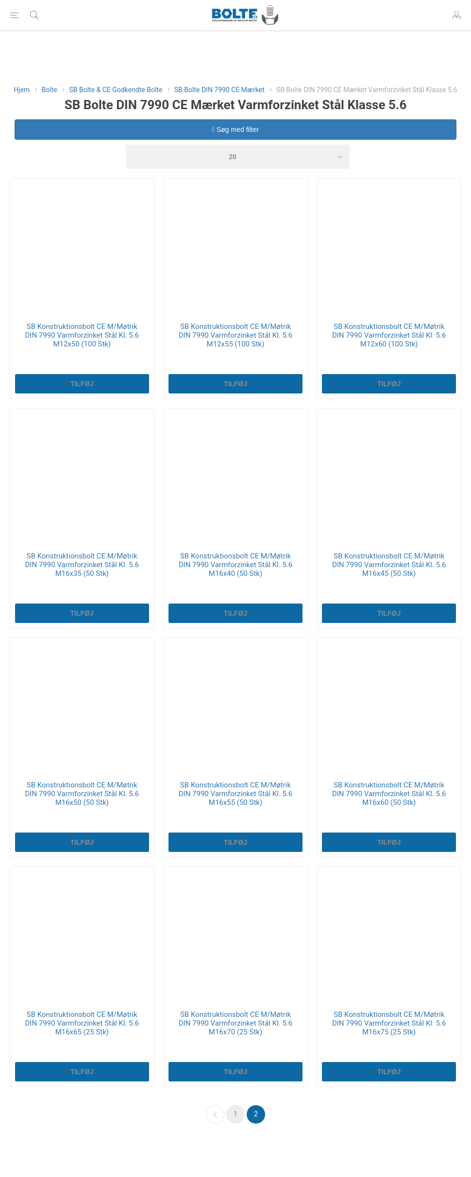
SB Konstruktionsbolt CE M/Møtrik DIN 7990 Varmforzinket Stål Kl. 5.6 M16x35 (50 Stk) (82, 565)
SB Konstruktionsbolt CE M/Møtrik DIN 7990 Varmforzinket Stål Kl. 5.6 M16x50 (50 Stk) (82, 794)
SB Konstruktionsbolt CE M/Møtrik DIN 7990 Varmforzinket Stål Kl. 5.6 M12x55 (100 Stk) (236, 335)
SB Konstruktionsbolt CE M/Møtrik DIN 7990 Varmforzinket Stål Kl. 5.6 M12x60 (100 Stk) (389, 335)
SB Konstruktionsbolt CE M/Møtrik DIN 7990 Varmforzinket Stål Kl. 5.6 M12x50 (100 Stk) (82, 335)
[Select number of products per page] (238, 157)
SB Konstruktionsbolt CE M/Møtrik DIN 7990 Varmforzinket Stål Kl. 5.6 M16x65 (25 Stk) (82, 1023)
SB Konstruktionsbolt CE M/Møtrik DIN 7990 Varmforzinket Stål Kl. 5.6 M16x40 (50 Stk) (236, 565)
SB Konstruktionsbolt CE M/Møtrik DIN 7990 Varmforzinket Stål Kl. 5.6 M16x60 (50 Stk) (389, 794)
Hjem (22, 90)
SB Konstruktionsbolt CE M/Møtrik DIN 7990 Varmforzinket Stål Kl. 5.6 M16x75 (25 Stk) (389, 1023)
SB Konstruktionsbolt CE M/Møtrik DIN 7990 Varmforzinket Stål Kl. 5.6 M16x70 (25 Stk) (236, 1023)
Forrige (215, 1114)
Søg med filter (235, 129)
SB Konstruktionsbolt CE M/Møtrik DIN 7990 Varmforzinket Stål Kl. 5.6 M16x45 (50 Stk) (389, 565)
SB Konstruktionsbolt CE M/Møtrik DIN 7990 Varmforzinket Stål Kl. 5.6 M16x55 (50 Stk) (236, 794)
